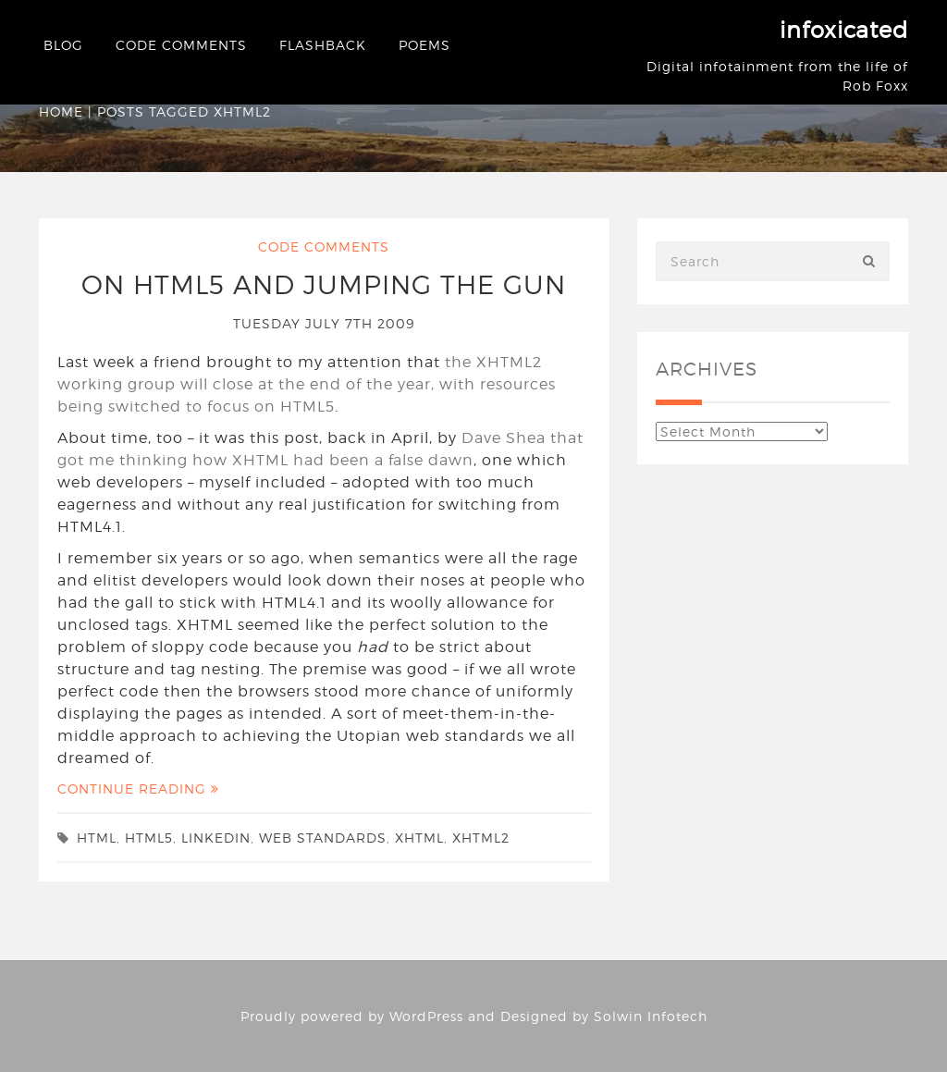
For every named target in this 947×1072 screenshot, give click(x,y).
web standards (323, 837)
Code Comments (181, 45)
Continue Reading (138, 788)
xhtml (419, 837)
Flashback (322, 45)
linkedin (216, 837)
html (97, 837)
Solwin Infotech (650, 1016)
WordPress (426, 1016)
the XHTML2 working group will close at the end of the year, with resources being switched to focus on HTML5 (306, 384)
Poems (424, 45)
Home (61, 111)
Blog (63, 45)
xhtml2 (481, 837)
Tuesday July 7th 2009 (323, 323)
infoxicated (844, 30)
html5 (149, 837)
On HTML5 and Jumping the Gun (323, 285)
